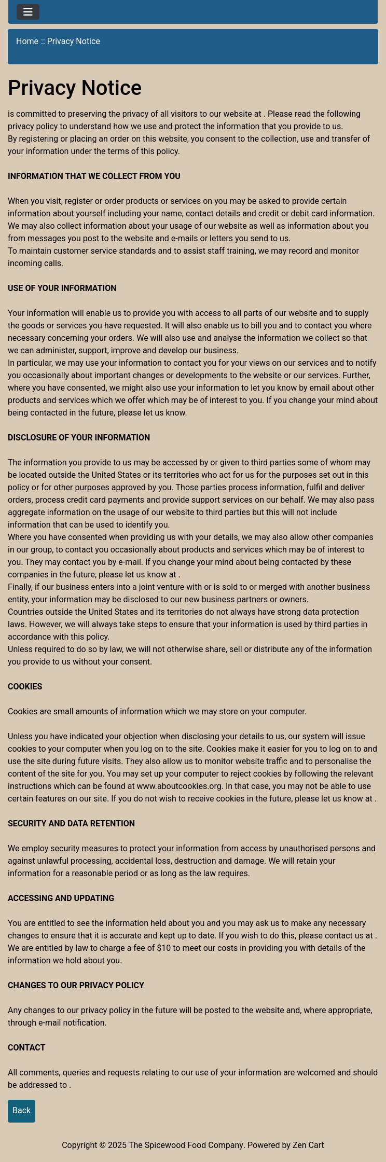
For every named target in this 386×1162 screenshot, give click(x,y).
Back (21, 1110)
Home (27, 41)
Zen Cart (308, 1145)
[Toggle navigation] (28, 12)
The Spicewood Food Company (186, 1145)
